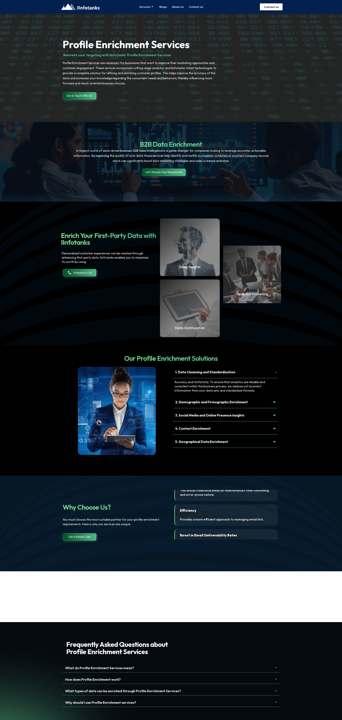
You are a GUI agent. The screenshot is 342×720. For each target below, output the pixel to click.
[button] (171, 668)
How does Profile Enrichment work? (93, 679)
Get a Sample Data (80, 536)
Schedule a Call (79, 273)
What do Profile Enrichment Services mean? (99, 668)
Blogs (163, 6)
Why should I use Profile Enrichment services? (100, 702)
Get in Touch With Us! (79, 95)
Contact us (196, 6)
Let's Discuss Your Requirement (164, 172)
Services (146, 7)
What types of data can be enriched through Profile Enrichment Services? (123, 691)
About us (178, 6)
